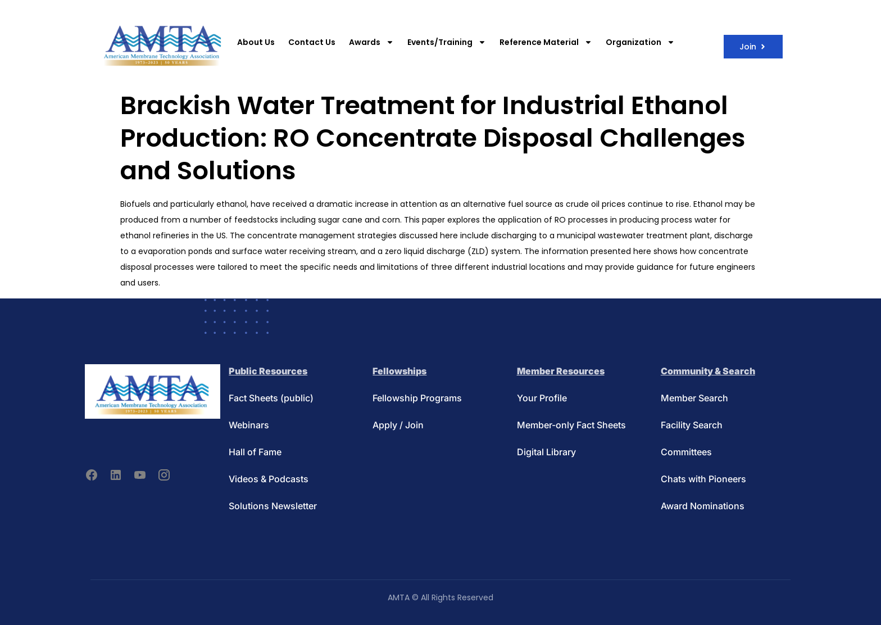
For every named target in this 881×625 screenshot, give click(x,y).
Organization (640, 42)
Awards (371, 42)
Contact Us (311, 42)
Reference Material (545, 42)
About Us (256, 42)
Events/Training (446, 42)
